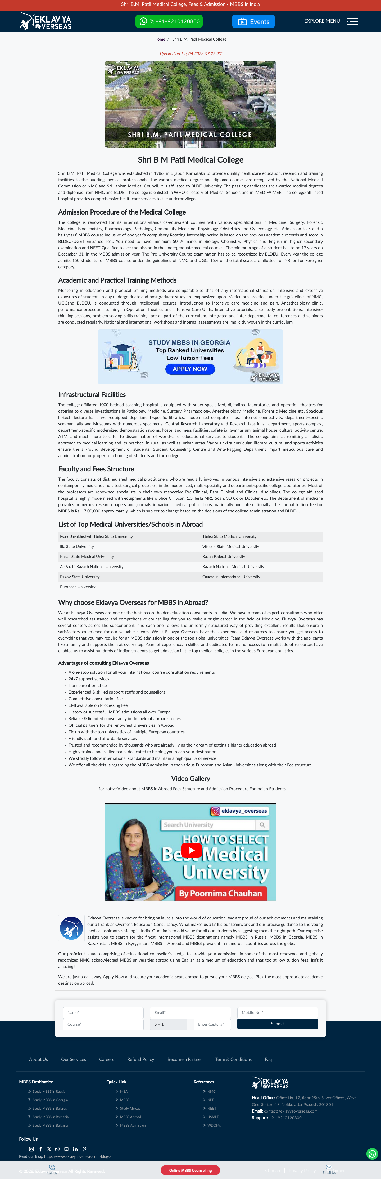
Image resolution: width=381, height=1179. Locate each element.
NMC (211, 1091)
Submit (277, 1024)
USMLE (213, 1117)
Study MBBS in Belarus (50, 1108)
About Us (38, 1059)
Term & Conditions (233, 1059)
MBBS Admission (133, 1125)
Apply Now (113, 977)
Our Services (73, 1059)
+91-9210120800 (285, 1118)
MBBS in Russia (251, 937)
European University (78, 587)
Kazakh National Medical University (233, 567)
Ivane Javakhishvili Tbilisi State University (96, 537)
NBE (210, 1100)
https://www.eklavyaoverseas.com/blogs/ (77, 1157)
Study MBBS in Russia (49, 1091)
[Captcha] (168, 1024)
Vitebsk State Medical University (230, 547)
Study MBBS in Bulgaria (50, 1125)
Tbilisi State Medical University (229, 537)
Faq (268, 1059)
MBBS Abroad (130, 1117)
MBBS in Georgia (286, 937)
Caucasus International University (231, 577)
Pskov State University (80, 577)
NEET (211, 1108)
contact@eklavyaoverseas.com (291, 1111)
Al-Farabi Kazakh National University (92, 567)
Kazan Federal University (223, 557)
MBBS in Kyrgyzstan (129, 943)
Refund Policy (140, 1059)
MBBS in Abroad (166, 943)
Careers (106, 1059)
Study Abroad (130, 1108)
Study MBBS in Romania (51, 1117)
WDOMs (214, 1125)
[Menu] (352, 21)
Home (160, 39)
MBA (124, 1091)
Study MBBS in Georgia (50, 1100)
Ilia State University (77, 547)
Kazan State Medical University (87, 557)
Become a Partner (184, 1059)
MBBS (196, 943)
